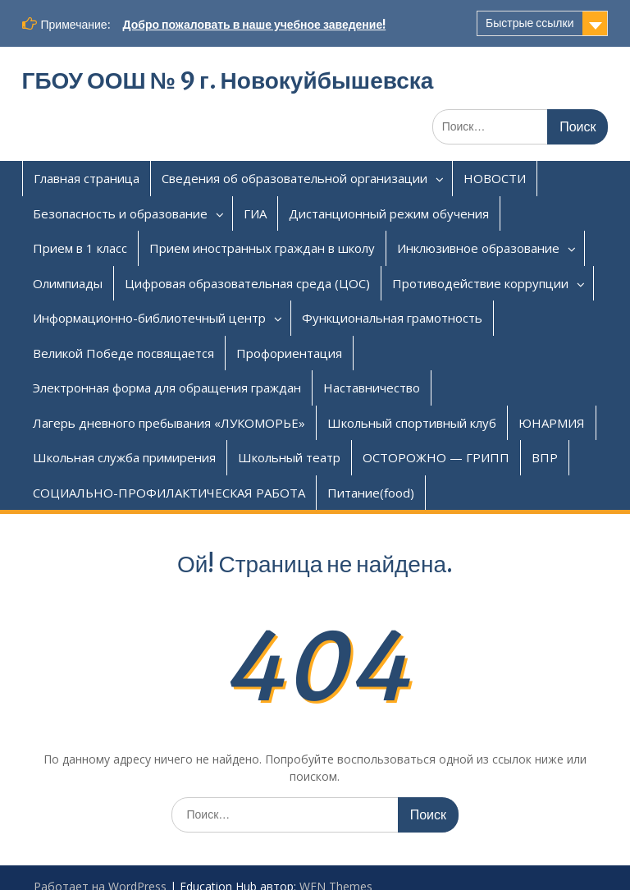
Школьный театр (289, 457)
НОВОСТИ (494, 178)
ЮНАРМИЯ (551, 423)
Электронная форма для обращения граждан (167, 387)
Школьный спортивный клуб (411, 423)
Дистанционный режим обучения (389, 213)
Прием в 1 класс (80, 248)
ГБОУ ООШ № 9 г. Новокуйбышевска (228, 80)
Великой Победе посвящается (123, 353)
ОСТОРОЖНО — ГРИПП (436, 457)
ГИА (255, 213)
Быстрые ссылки (529, 23)
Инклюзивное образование (478, 248)
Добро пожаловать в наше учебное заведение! (254, 24)
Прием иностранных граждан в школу (262, 248)
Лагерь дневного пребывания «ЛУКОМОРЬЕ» (169, 423)
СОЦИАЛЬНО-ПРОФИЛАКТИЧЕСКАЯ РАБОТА (169, 492)
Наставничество (371, 387)
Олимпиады (68, 283)
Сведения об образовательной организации (294, 178)
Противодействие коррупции (480, 283)
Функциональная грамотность (392, 318)
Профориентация (289, 353)
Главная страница (86, 178)
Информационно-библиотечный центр (149, 318)
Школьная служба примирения (124, 457)
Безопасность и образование (120, 213)
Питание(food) (370, 492)
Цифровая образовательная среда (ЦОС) (247, 283)
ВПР (545, 457)
